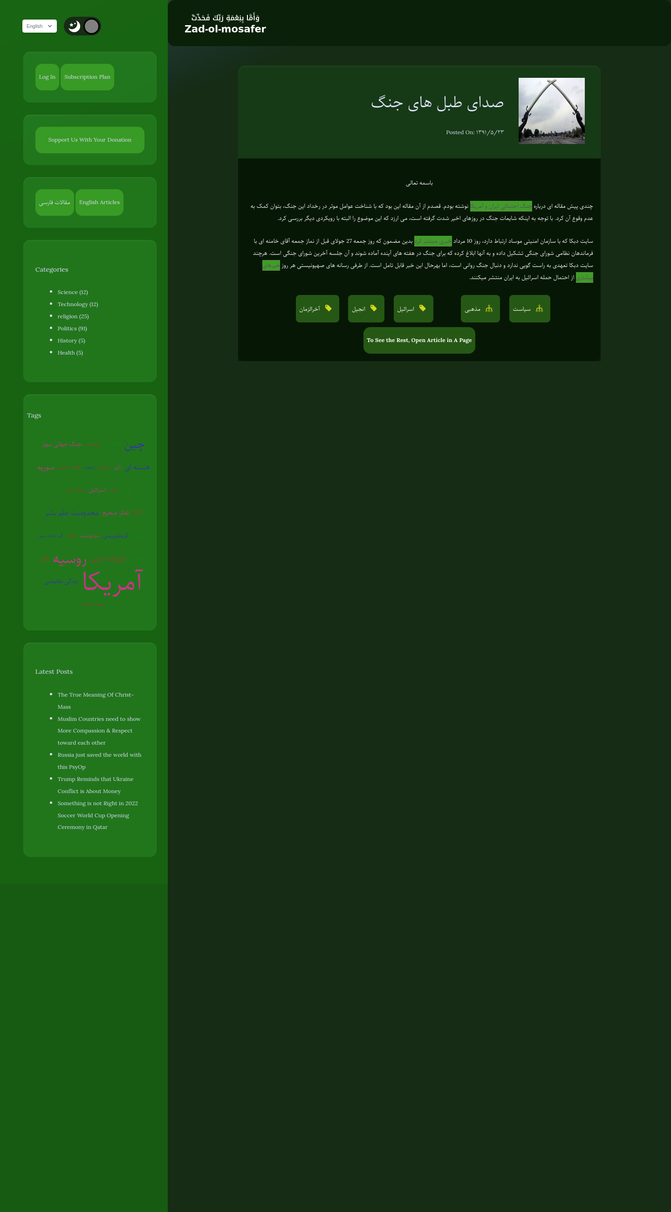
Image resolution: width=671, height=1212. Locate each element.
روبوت (89, 467)
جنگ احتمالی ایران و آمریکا (501, 206)
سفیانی (104, 467)
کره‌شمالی (93, 444)
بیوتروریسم (90, 535)
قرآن (43, 558)
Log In (47, 77)
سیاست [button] (523, 309)
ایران (127, 490)
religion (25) (73, 316)
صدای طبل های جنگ (437, 102)
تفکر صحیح (116, 512)
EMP (137, 512)
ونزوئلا (72, 535)
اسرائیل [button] (406, 309)
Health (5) (70, 353)
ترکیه (114, 489)
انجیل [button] (359, 309)
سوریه (45, 466)
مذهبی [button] (473, 309)
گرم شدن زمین (50, 535)
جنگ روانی (75, 489)
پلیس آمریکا (93, 604)
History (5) (71, 341)
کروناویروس (115, 535)
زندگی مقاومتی (61, 581)
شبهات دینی (108, 558)
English (44, 26)
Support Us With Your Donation (89, 140)
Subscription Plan (87, 77)
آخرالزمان (113, 444)
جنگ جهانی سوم (62, 444)
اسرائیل (97, 490)
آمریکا (112, 581)
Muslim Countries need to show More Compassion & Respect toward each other (99, 731)
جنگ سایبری (69, 467)
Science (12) (73, 292)
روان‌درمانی (139, 558)
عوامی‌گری (140, 535)
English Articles (99, 202)
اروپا (58, 489)
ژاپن (117, 467)
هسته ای (137, 466)
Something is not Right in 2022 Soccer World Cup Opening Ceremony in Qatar (98, 815)
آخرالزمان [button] (311, 309)
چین (134, 443)
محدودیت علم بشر (72, 512)
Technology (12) (78, 304)
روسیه (70, 558)
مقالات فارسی (54, 202)
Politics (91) (72, 328)
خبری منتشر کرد (433, 241)
